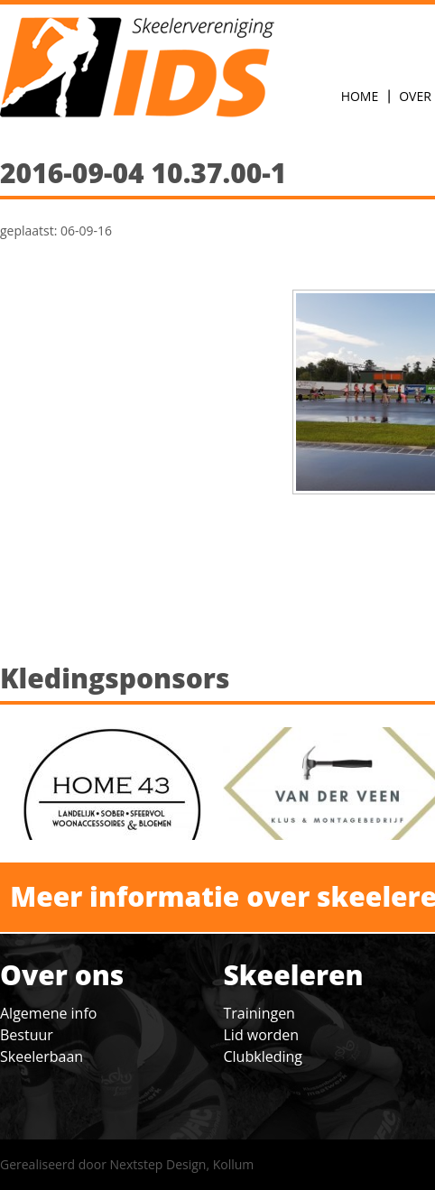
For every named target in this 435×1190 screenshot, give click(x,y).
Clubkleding (263, 1056)
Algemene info (48, 1013)
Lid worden (261, 1035)
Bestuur (26, 1035)
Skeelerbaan (41, 1056)
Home (360, 96)
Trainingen (259, 1013)
